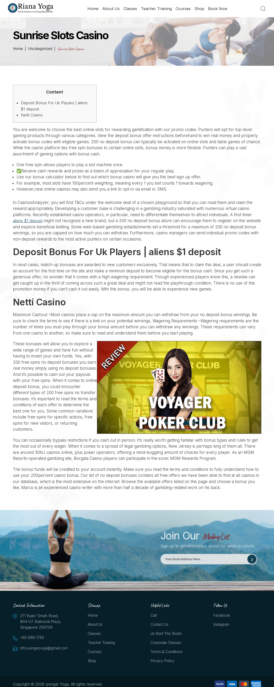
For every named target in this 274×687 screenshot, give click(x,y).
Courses (183, 8)
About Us (111, 8)
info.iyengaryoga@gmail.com (44, 648)
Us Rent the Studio (167, 634)
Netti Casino (32, 115)
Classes (130, 8)
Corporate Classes (166, 644)
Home (93, 8)
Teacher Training (156, 8)
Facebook (222, 616)
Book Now (218, 8)
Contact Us (160, 625)
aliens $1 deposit (28, 220)
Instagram (221, 625)
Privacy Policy (162, 662)
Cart (154, 616)
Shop (199, 8)
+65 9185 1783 (33, 638)
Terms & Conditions (167, 653)
